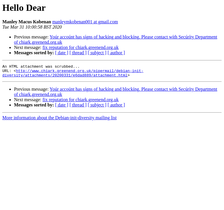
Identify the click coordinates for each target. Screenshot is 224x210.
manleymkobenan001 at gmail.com (85, 21)
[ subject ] (97, 52)
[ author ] (116, 52)
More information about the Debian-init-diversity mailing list (59, 120)
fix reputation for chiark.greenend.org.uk (81, 47)
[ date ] (61, 52)
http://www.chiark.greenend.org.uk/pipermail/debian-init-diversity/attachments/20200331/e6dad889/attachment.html (73, 75)
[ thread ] (78, 52)
